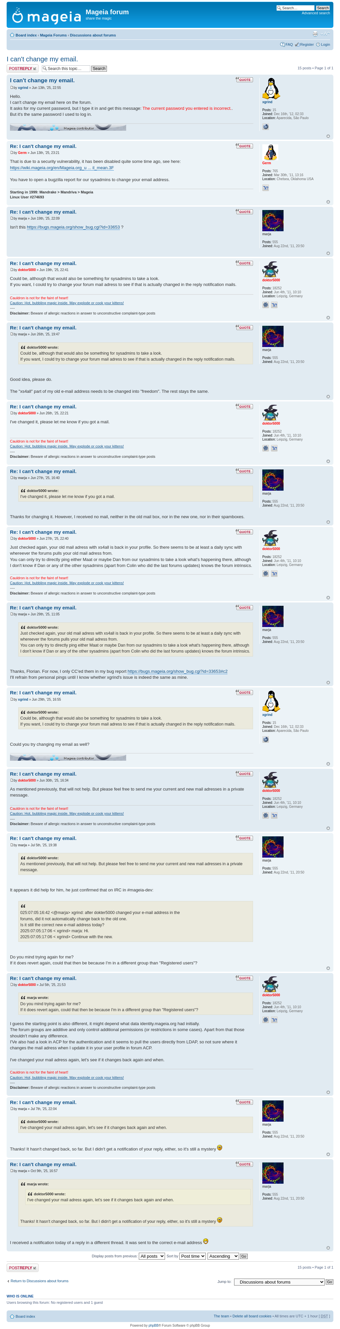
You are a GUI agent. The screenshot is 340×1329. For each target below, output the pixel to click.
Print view (315, 34)
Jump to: (224, 1282)
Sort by (186, 1256)
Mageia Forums (53, 35)
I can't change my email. (42, 59)
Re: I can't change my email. (43, 146)
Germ (22, 153)
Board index (26, 35)
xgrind (23, 88)
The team (221, 1316)
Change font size (325, 34)
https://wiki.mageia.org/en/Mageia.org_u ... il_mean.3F (62, 167)
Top (328, 136)
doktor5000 (27, 270)
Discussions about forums (93, 35)
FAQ (289, 44)
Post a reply (23, 68)
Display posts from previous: (128, 1256)
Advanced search (316, 13)
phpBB (153, 1325)
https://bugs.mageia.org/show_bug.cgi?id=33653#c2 (177, 671)
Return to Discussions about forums (39, 1281)
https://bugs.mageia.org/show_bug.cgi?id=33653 (73, 227)
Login (325, 44)
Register (307, 44)
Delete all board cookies (251, 1316)
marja (22, 218)
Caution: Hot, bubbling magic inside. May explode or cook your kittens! (67, 303)
